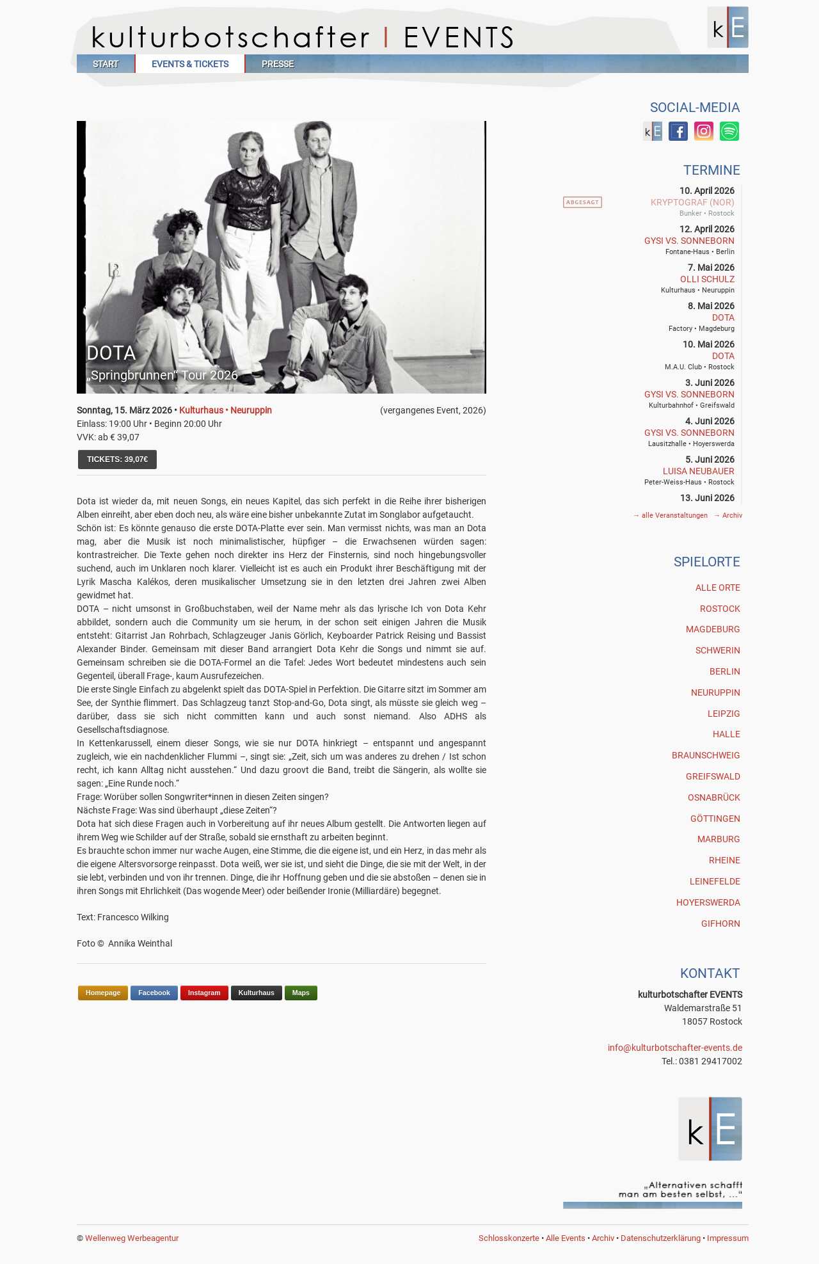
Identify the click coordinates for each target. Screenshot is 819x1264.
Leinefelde (715, 881)
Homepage (103, 992)
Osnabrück (714, 797)
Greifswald (713, 776)
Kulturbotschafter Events (413, 36)
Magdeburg (713, 629)
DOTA (723, 317)
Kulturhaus (256, 992)
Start (105, 64)
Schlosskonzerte (509, 1238)
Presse (278, 64)
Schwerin (718, 650)
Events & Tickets (190, 64)
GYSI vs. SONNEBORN (689, 241)
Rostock (720, 609)
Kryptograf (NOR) (693, 202)
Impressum (728, 1238)
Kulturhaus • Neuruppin (225, 410)
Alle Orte (718, 587)
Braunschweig (706, 755)
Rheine (724, 860)
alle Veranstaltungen (671, 515)
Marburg (718, 839)
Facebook (154, 992)
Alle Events (565, 1238)
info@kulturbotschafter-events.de (675, 1048)
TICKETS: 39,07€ (117, 459)
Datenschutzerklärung (661, 1238)
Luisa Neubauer (699, 471)
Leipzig (724, 713)
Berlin (725, 671)
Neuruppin (715, 692)
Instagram (204, 992)
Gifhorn (720, 923)
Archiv (727, 515)
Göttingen (715, 818)
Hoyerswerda (708, 902)
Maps (301, 992)
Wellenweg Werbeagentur (132, 1238)
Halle (726, 734)
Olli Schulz (707, 279)
